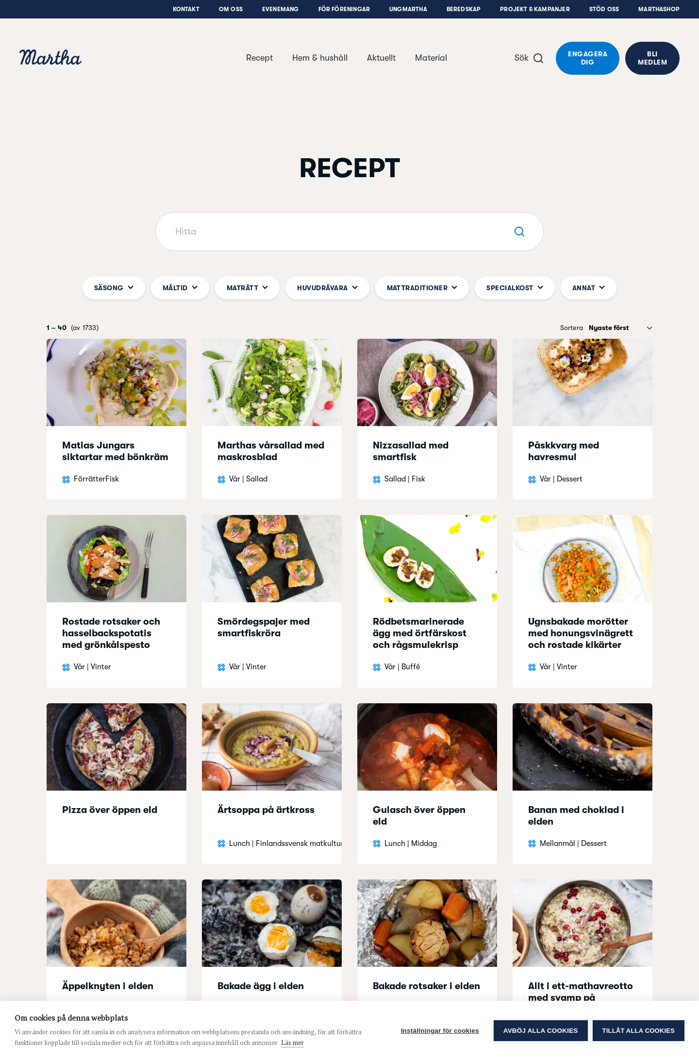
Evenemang (280, 9)
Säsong (113, 287)
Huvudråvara (327, 287)
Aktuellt (381, 58)
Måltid (180, 287)
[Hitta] (349, 231)
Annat (588, 287)
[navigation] (50, 58)
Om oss (231, 9)
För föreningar (344, 9)
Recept (259, 58)
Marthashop (659, 9)
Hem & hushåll (320, 58)
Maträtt (247, 287)
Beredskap (464, 9)
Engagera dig (587, 58)
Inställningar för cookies (440, 1030)
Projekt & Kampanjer (534, 9)
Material (431, 58)
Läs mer (292, 1042)
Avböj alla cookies (540, 1030)
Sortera (571, 327)
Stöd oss (604, 9)
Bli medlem (652, 58)
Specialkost (514, 287)
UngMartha (408, 9)
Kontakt (186, 9)
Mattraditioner (422, 287)
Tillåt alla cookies (638, 1030)
